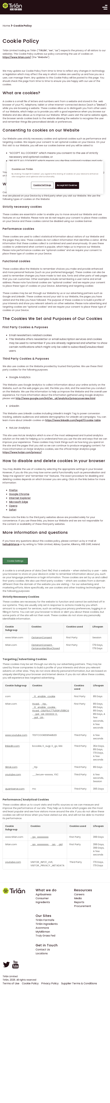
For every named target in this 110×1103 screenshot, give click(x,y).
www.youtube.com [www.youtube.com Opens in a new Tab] (16, 736)
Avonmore (42, 928)
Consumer (42, 899)
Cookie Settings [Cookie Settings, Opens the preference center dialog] (42, 185)
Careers (79, 895)
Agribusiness (43, 895)
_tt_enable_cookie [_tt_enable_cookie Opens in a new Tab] (43, 697)
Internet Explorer (20, 499)
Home (6, 26)
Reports (79, 903)
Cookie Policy (30, 984)
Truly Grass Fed (45, 936)
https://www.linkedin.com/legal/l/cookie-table (73, 421)
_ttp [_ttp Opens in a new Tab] (44, 704)
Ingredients (43, 903)
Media (78, 899)
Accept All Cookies (67, 185)
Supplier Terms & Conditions (79, 984)
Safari (12, 510)
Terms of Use (11, 984)
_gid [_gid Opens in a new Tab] (59, 845)
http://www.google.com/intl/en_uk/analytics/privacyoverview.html (55, 399)
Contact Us (43, 950)
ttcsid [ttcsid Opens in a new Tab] (36, 704)
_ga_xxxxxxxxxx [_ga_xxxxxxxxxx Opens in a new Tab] (39, 837)
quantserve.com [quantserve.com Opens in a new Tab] (14, 789)
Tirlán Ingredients (47, 924)
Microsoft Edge (18, 503)
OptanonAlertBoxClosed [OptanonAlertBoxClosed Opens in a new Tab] (45, 649)
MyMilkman (43, 932)
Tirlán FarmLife (45, 921)
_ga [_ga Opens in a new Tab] (53, 845)
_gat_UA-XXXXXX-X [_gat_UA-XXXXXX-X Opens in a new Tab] (45, 714)
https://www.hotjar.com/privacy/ (22, 453)
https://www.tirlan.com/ (17, 58)
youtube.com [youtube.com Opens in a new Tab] (13, 775)
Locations (42, 954)
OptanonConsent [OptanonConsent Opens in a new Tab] (41, 638)
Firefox (13, 491)
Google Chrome (19, 495)
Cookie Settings (15, 561)
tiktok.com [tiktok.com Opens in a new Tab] (11, 767)
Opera (13, 506)
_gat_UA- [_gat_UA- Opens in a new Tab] (38, 718)
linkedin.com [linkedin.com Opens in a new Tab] (12, 746)
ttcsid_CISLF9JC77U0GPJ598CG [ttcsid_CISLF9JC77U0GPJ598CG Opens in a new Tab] (50, 711)
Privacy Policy (50, 984)
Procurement (82, 907)
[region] (55, 177)
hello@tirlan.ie (11, 545)
